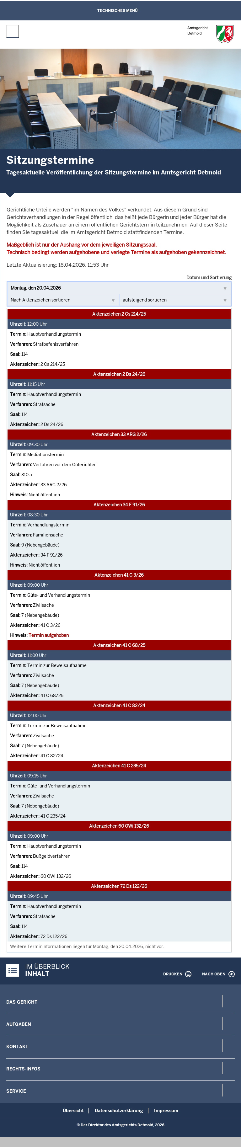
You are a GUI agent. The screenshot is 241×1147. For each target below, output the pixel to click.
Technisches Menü (117, 10)
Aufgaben (18, 1024)
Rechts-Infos (23, 1069)
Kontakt (17, 1046)
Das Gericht (21, 1002)
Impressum (166, 1110)
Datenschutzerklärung (119, 1110)
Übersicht (73, 1110)
